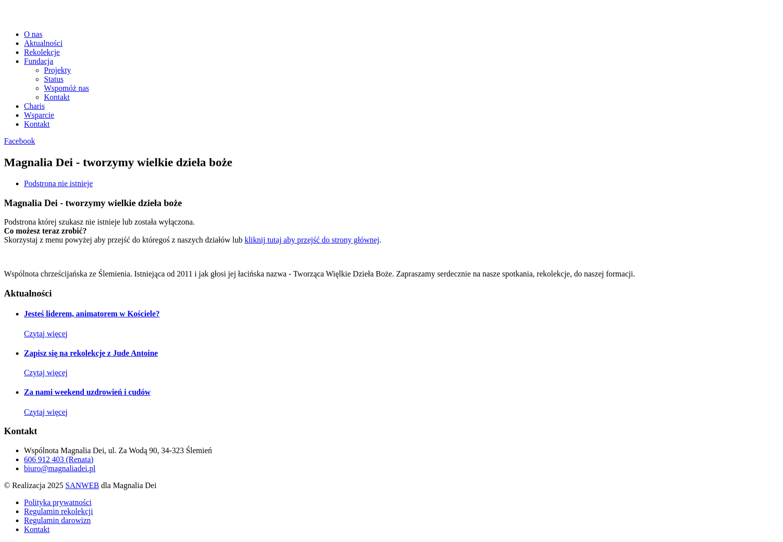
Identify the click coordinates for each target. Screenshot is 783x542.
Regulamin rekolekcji (58, 511)
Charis (34, 106)
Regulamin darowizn (57, 520)
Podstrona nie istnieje (58, 183)
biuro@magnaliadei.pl (59, 468)
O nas (33, 34)
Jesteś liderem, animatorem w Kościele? (92, 313)
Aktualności (43, 43)
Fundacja (38, 61)
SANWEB (82, 485)
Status (53, 79)
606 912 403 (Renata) (58, 459)
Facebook (19, 141)
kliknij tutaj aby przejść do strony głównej (312, 240)
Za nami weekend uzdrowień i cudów (87, 392)
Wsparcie (39, 115)
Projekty (57, 70)
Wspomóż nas (66, 88)
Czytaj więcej (46, 333)
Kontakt (57, 97)
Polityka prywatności (58, 502)
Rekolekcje (42, 52)
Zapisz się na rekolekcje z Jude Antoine (91, 353)
